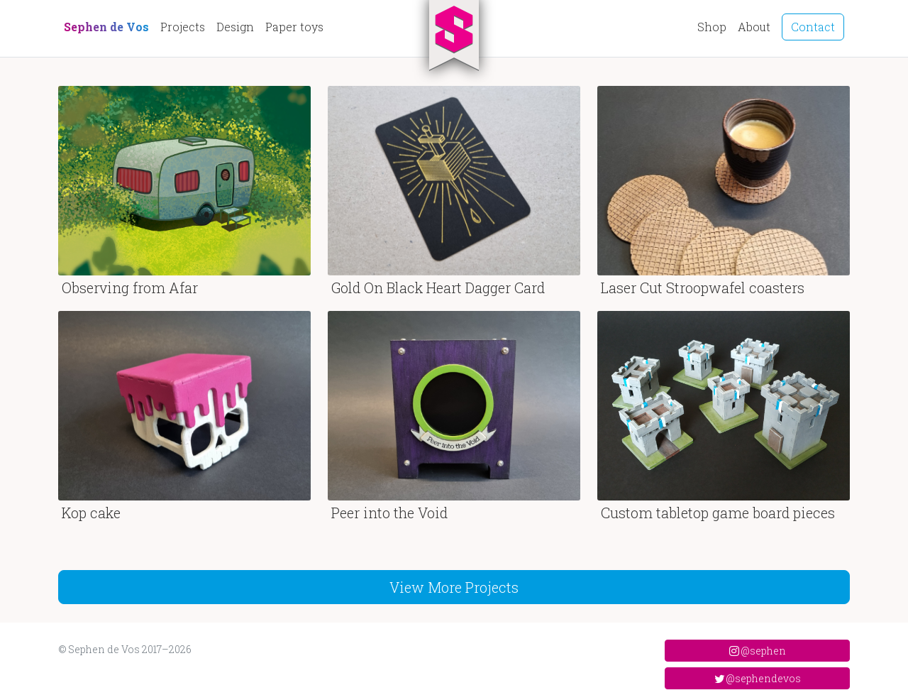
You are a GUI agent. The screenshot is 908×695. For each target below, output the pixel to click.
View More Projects (454, 587)
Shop (711, 26)
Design (235, 26)
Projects (182, 26)
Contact (813, 26)
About (754, 26)
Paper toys (294, 26)
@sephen (757, 650)
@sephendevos (757, 678)
